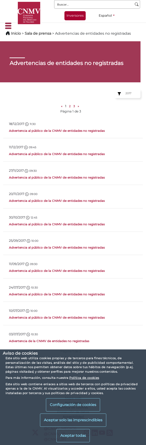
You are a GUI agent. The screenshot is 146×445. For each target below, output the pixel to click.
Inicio (16, 33)
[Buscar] (136, 4)
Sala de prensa (38, 33)
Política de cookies (84, 378)
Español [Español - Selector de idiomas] (105, 15)
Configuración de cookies (73, 405)
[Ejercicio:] (118, 93)
